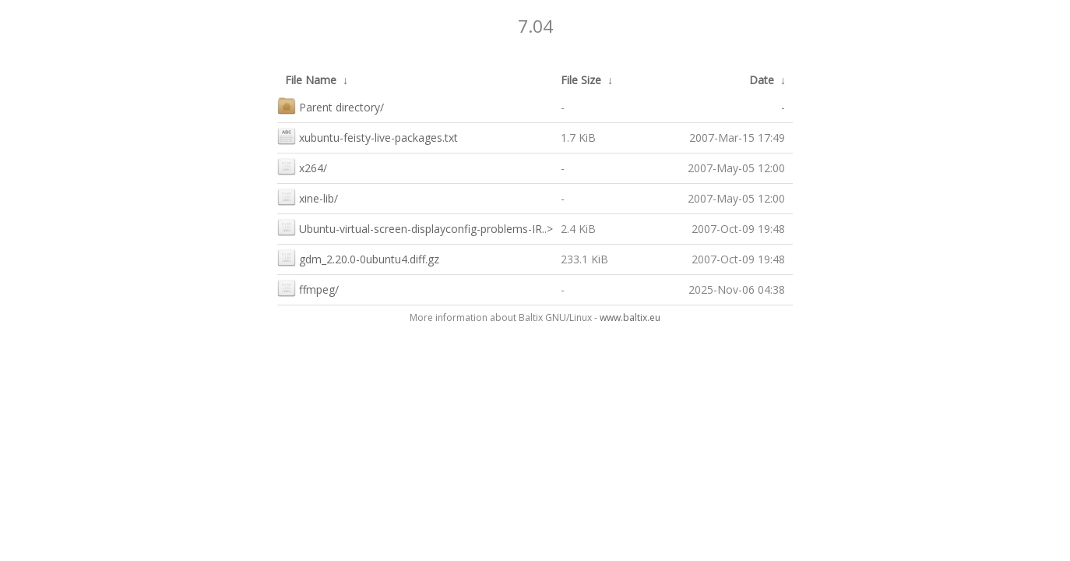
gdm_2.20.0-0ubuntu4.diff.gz (358, 257)
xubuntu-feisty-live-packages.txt (367, 136)
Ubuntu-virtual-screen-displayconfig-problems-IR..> (415, 227)
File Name (310, 79)
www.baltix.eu (630, 317)
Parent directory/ (330, 106)
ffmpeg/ (308, 288)
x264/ (302, 166)
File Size (581, 79)
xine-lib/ (307, 197)
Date (761, 79)
